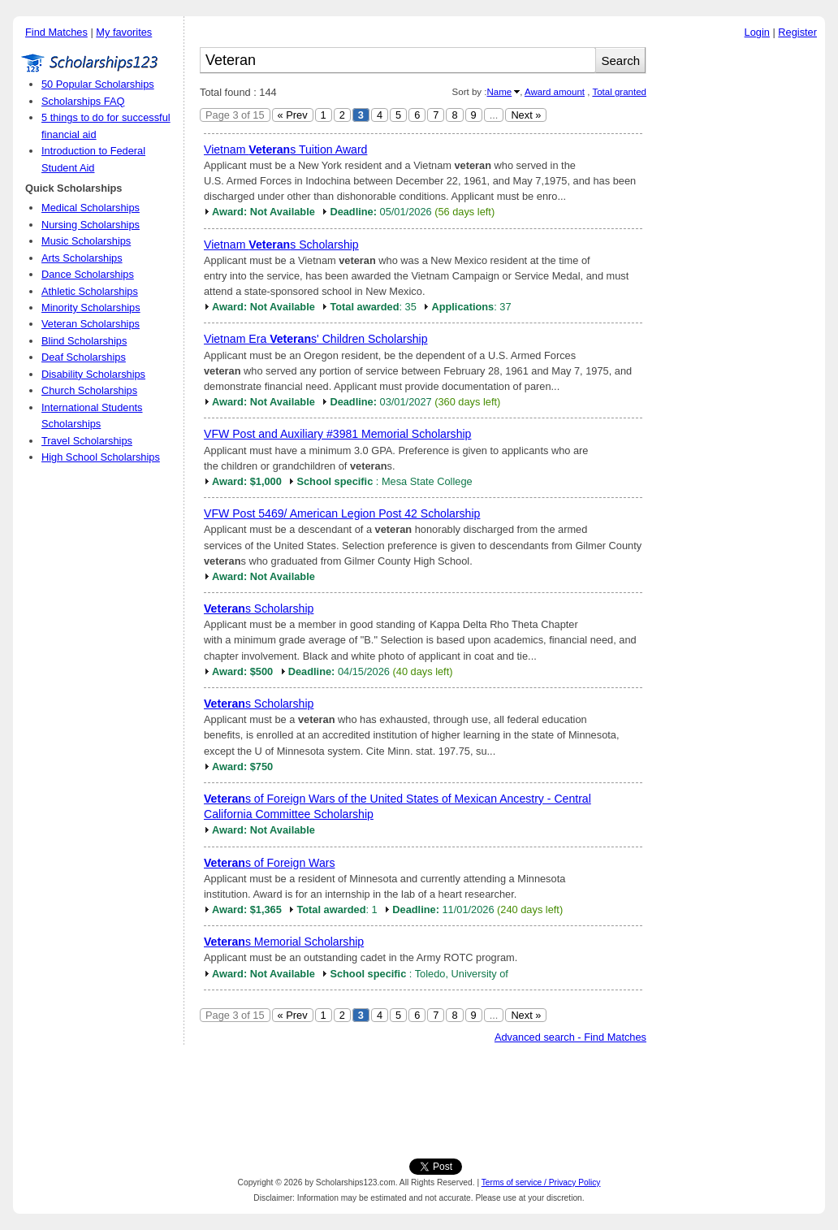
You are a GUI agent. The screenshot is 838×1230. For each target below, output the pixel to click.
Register (797, 32)
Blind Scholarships (84, 341)
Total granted (619, 92)
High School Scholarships (100, 457)
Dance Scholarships (87, 274)
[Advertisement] (740, 291)
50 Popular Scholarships (97, 84)
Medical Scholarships (90, 207)
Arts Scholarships (82, 258)
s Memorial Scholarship (284, 941)
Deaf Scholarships (83, 357)
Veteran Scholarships (90, 324)
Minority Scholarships (90, 307)
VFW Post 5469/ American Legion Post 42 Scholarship (342, 513)
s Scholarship (258, 608)
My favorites (124, 32)
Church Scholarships (89, 390)
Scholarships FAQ (82, 101)
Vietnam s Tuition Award (285, 149)
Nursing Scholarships (90, 225)
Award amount (555, 92)
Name (499, 92)
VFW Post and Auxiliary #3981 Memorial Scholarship (337, 433)
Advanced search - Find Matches (570, 1037)
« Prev (293, 115)
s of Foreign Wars (269, 862)
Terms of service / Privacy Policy (541, 1182)
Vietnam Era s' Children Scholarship (316, 338)
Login (757, 32)
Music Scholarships (86, 241)
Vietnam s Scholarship (281, 244)
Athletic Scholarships (89, 291)
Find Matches (56, 32)
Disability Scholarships (93, 374)
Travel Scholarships (86, 441)
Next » (526, 115)
